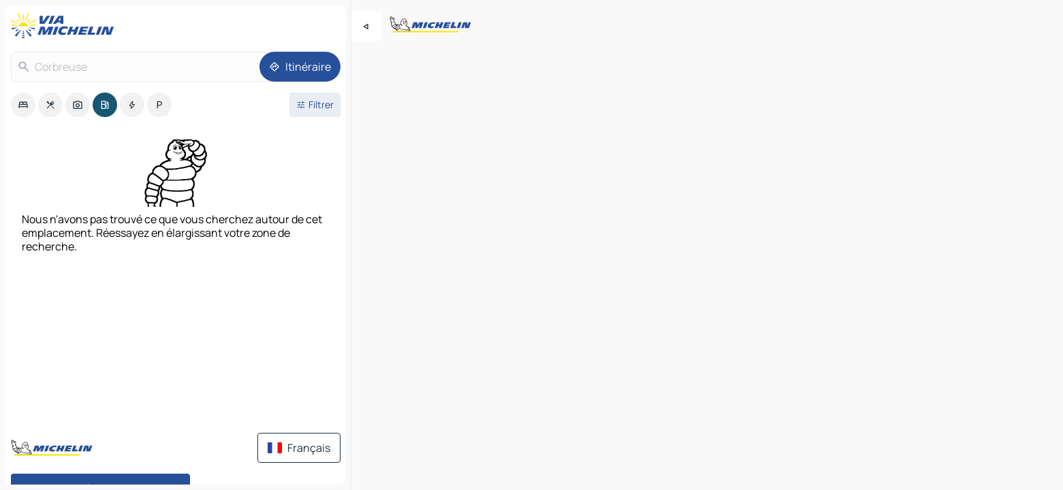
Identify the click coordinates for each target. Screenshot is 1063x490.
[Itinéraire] (299, 67)
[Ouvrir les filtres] (314, 105)
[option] (23, 105)
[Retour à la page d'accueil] (65, 26)
